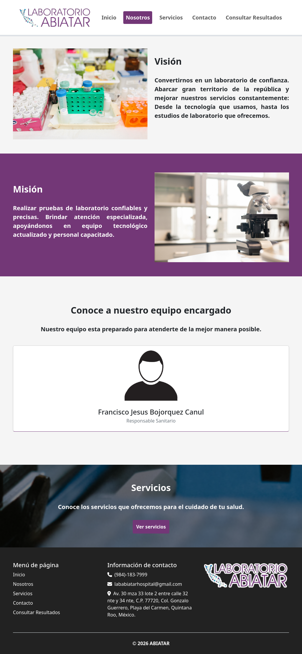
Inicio (108, 17)
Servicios (171, 17)
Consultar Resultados (254, 17)
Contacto (204, 17)
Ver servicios (151, 526)
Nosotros (138, 17)
